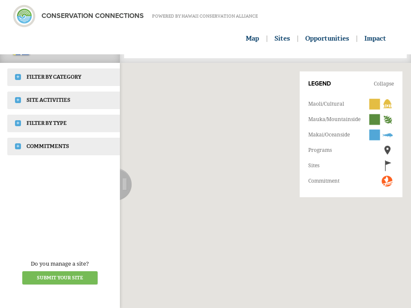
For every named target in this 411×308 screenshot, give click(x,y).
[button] (254, 157)
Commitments (42, 146)
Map (252, 38)
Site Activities (42, 100)
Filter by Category (48, 77)
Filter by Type (41, 123)
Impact (375, 38)
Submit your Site (60, 278)
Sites (282, 38)
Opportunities (327, 38)
